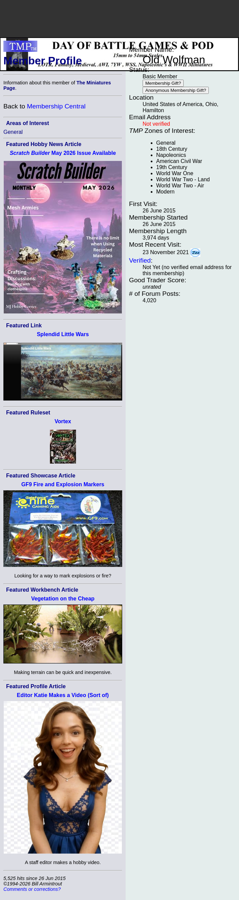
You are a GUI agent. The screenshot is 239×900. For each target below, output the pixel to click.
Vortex (63, 421)
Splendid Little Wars (63, 334)
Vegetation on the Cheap (63, 598)
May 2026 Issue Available (63, 153)
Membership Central (56, 106)
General (13, 132)
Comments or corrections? (32, 889)
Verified (140, 260)
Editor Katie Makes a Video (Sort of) (63, 695)
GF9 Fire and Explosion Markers (63, 484)
